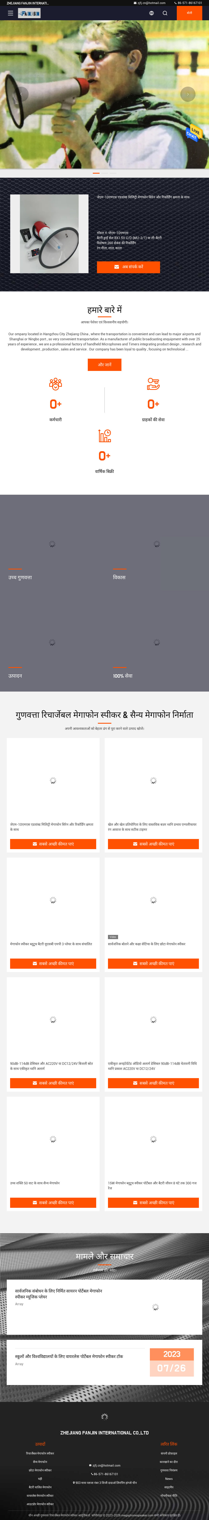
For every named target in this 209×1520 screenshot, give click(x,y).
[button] (96, 173)
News (169, 1479)
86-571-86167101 (188, 3)
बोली (189, 13)
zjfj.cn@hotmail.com (149, 3)
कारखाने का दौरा (169, 1462)
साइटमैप (168, 1487)
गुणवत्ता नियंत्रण (168, 1470)
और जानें (104, 365)
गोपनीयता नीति (169, 1495)
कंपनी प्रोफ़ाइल (169, 1453)
